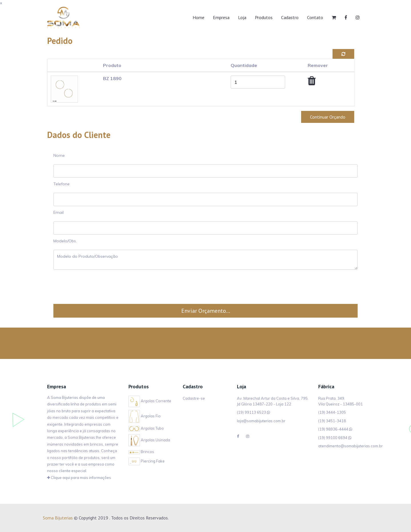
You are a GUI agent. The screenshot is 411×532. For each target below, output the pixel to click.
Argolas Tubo (146, 428)
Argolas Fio (144, 416)
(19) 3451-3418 (332, 421)
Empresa (221, 17)
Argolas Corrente (149, 401)
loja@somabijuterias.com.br (261, 421)
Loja (242, 17)
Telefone (61, 183)
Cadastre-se (194, 399)
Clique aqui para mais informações (79, 477)
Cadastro (290, 17)
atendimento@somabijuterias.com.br (350, 446)
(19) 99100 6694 (332, 437)
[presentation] (205, 287)
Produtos (264, 17)
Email (58, 212)
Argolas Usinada (149, 440)
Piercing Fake (146, 461)
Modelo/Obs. (65, 240)
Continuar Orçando (327, 117)
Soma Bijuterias (58, 518)
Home (198, 17)
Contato (315, 17)
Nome (59, 155)
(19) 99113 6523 (251, 412)
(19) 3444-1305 (332, 412)
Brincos (141, 451)
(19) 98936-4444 (333, 429)
